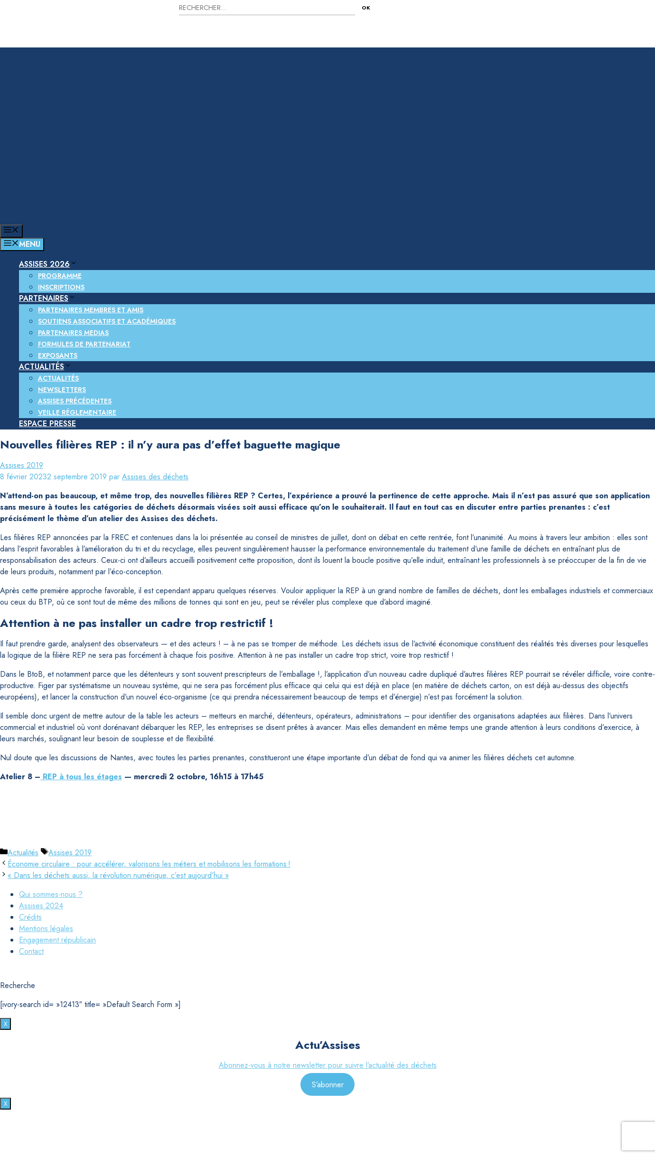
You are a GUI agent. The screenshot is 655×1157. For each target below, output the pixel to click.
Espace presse (47, 423)
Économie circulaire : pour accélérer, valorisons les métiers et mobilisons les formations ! (149, 863)
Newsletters (62, 389)
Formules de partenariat (84, 344)
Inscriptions (61, 287)
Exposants (57, 355)
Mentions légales (46, 928)
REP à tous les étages (81, 776)
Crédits (30, 917)
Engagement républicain (57, 939)
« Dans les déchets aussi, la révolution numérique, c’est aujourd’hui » (118, 875)
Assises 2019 (21, 465)
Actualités (45, 366)
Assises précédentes (75, 401)
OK (366, 7)
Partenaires (47, 298)
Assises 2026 (48, 264)
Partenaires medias (73, 332)
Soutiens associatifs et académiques (107, 321)
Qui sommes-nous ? (51, 894)
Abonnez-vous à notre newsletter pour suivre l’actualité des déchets (328, 1065)
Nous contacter (525, 13)
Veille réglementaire (77, 412)
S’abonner (328, 1084)
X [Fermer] (5, 1023)
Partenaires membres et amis (90, 310)
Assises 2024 (41, 905)
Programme (60, 275)
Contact (31, 951)
